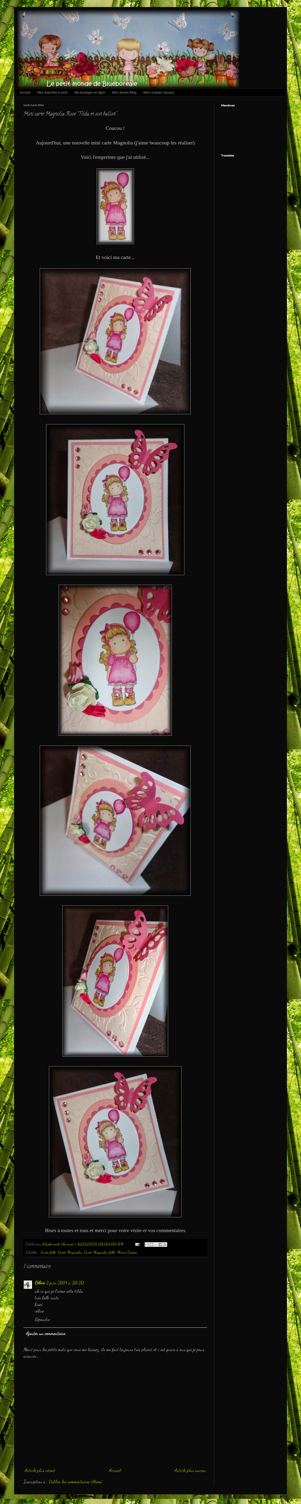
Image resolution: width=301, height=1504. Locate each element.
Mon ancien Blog (124, 92)
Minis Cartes (127, 1252)
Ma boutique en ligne (90, 92)
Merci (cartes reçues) (158, 92)
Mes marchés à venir (52, 92)
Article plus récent (40, 1470)
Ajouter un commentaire (45, 1333)
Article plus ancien (190, 1470)
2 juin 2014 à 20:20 (65, 1282)
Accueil (25, 92)
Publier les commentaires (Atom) (75, 1481)
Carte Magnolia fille (99, 1252)
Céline (40, 1282)
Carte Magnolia (70, 1252)
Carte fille (48, 1252)
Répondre (42, 1319)
